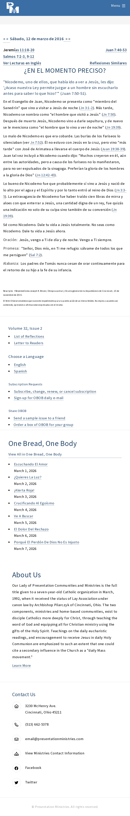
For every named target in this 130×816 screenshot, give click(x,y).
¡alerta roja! (24, 490)
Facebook (33, 767)
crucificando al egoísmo (34, 503)
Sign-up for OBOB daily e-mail (39, 397)
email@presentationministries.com (54, 739)
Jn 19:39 (112, 127)
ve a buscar (23, 516)
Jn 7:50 (108, 114)
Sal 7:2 (35, 255)
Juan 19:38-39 (113, 149)
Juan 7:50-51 (73, 93)
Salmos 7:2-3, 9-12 (18, 56)
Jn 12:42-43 (45, 175)
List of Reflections (29, 336)
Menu (115, 5)
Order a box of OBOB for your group (43, 424)
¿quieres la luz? (27, 477)
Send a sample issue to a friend (39, 418)
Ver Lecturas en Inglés (22, 63)
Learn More (21, 665)
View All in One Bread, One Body (35, 454)
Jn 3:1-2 (86, 108)
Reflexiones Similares (108, 63)
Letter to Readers (28, 343)
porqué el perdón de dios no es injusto (46, 542)
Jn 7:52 (36, 142)
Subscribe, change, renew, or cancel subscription (55, 391)
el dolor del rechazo (31, 529)
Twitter (31, 782)
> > (67, 39)
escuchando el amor (31, 464)
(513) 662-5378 (37, 724)
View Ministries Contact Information (54, 753)
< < (6, 39)
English (20, 364)
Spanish (20, 371)
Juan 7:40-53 (116, 50)
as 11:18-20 (24, 50)
